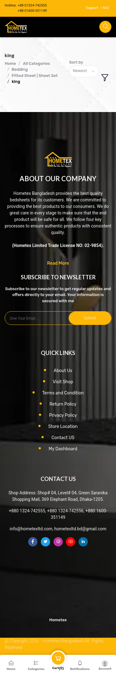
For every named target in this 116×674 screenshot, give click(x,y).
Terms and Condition (63, 393)
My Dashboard (63, 449)
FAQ (106, 8)
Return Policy (62, 404)
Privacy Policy (63, 415)
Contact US (62, 437)
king (16, 81)
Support (92, 8)
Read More (58, 263)
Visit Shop (63, 381)
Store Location (63, 426)
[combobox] (83, 71)
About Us (63, 370)
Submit (90, 317)
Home (10, 63)
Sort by (76, 62)
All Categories (36, 63)
